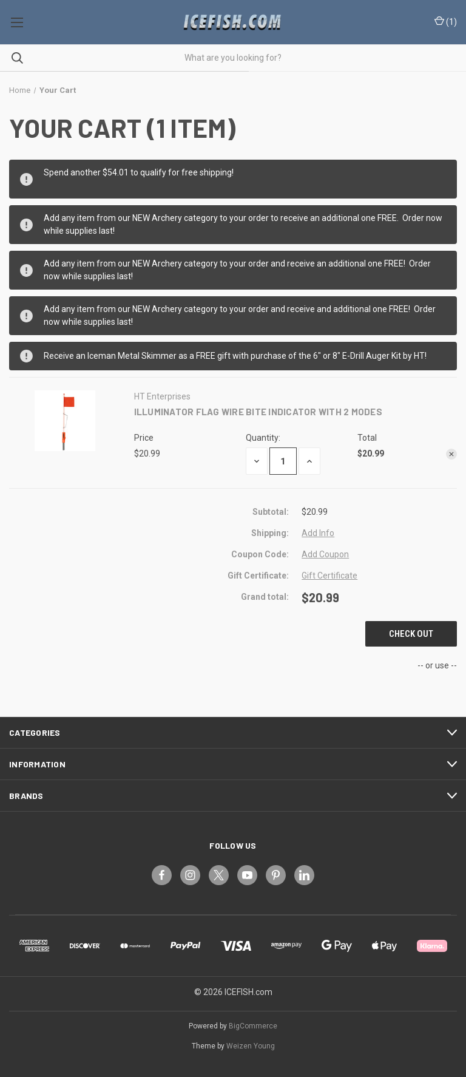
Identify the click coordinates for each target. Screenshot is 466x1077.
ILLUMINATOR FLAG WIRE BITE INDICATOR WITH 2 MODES (258, 411)
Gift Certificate (329, 575)
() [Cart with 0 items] (445, 22)
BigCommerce (253, 1026)
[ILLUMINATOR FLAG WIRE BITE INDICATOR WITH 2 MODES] (283, 461)
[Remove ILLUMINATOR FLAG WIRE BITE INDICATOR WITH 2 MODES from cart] (451, 454)
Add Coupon (325, 554)
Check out (411, 633)
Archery (167, 218)
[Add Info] (318, 533)
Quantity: (263, 438)
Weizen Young (250, 1046)
